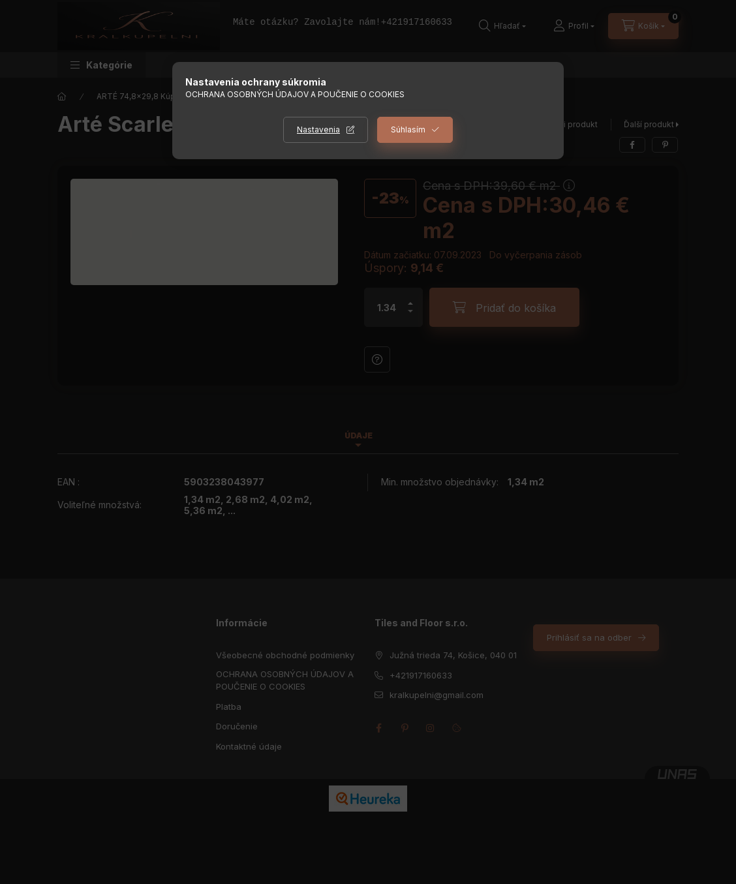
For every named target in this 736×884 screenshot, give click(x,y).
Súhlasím (408, 129)
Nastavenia (318, 129)
